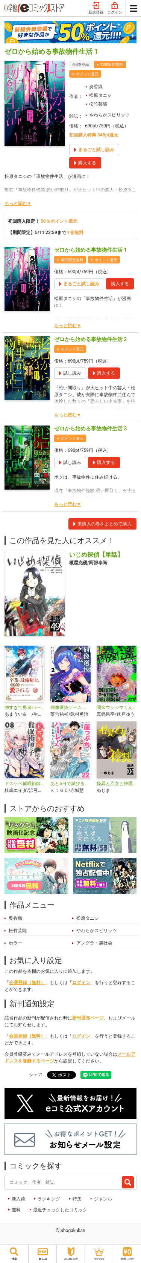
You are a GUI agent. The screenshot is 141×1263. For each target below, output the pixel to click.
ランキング (49, 1199)
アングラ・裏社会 (94, 943)
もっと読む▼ (18, 203)
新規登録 (95, 8)
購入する (120, 283)
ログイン (114, 8)
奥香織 (96, 86)
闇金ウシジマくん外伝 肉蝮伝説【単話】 (116, 707)
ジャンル (103, 1199)
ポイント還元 (87, 74)
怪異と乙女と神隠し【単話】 (116, 783)
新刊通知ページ (88, 1018)
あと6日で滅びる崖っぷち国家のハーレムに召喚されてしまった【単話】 (70, 783)
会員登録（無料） (27, 982)
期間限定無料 (111, 65)
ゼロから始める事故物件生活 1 (90, 250)
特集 (77, 1199)
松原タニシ (100, 95)
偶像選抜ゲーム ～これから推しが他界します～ (70, 707)
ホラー (15, 943)
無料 (16, 1209)
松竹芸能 (98, 104)
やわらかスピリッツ (109, 115)
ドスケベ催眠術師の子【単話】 (24, 783)
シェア (35, 1074)
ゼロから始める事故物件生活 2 (90, 339)
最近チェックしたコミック (60, 1209)
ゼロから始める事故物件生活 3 (90, 429)
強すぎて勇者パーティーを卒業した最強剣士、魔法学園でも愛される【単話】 (24, 707)
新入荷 (18, 1199)
